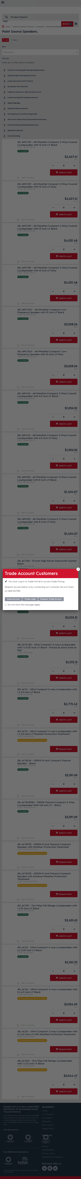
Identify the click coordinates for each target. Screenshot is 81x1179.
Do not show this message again (24, 604)
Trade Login (30, 599)
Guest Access (13, 599)
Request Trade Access (51, 599)
